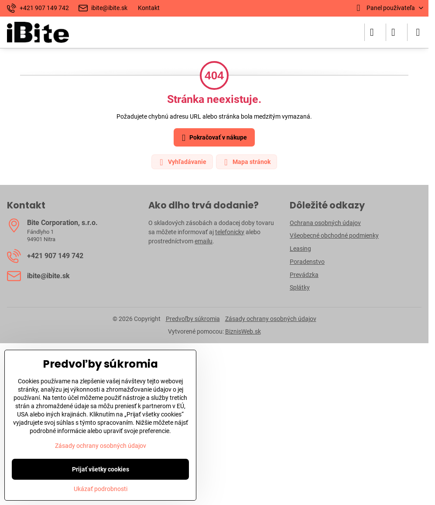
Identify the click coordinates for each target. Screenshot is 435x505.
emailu (203, 241)
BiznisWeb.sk (243, 331)
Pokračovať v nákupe (213, 138)
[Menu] (418, 32)
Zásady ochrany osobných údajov (270, 318)
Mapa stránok (246, 162)
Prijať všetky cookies (100, 469)
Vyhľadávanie (181, 162)
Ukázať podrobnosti (100, 488)
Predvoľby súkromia (193, 318)
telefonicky (229, 232)
